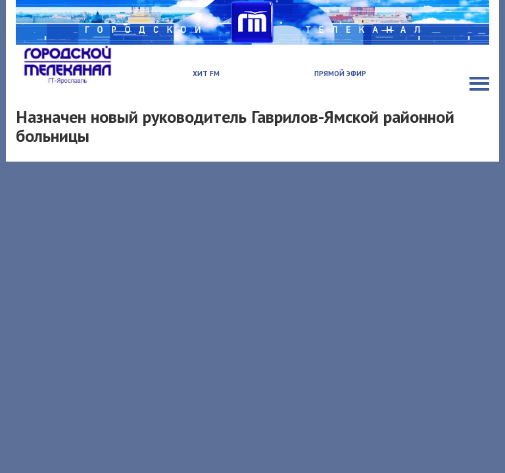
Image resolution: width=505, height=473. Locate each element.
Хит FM (206, 73)
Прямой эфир (340, 73)
